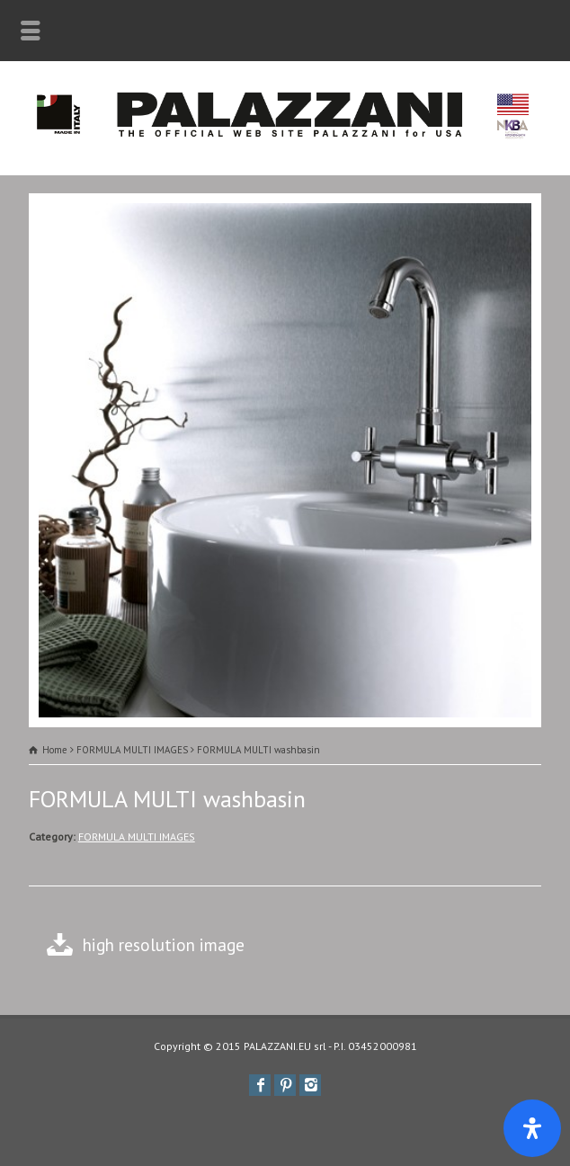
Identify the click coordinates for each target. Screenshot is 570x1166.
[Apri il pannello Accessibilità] (532, 1128)
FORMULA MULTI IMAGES (136, 836)
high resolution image (164, 944)
